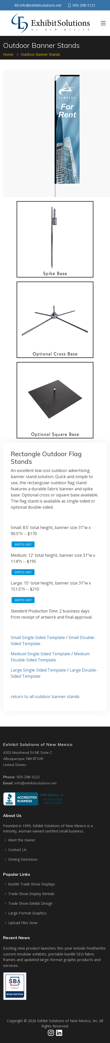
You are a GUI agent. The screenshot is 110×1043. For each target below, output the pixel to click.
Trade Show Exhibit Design (30, 903)
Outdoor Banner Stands (40, 54)
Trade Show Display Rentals (31, 894)
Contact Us (17, 850)
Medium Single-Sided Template (40, 654)
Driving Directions (23, 859)
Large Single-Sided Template (38, 670)
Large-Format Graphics (27, 913)
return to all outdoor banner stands (45, 696)
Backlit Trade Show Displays (31, 884)
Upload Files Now (22, 923)
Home (8, 54)
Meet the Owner (21, 840)
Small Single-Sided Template (38, 637)
